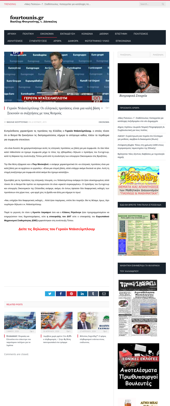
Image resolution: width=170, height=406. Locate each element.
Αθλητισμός (15, 40)
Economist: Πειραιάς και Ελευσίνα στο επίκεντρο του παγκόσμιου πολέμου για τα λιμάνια (18, 340)
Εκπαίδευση (67, 33)
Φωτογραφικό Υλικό (97, 40)
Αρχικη (11, 33)
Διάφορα (73, 40)
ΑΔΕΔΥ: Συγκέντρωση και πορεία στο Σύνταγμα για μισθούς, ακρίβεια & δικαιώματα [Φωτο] (140, 137)
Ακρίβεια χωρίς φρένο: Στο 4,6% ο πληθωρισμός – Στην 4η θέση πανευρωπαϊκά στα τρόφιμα (57, 338)
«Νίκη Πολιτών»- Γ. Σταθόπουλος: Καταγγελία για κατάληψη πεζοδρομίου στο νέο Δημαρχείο (58, 4)
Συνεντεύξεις (38, 40)
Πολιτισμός (141, 33)
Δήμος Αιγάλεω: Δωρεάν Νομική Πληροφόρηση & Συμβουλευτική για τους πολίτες (141, 128)
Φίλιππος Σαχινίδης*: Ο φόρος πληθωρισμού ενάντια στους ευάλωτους (93, 338)
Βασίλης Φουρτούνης (17, 122)
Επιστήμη (121, 33)
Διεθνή (103, 33)
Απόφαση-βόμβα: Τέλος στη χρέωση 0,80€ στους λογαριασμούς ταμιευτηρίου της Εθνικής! (141, 146)
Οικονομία (46, 33)
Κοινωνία (87, 33)
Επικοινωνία (123, 40)
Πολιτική (28, 33)
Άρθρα (57, 40)
